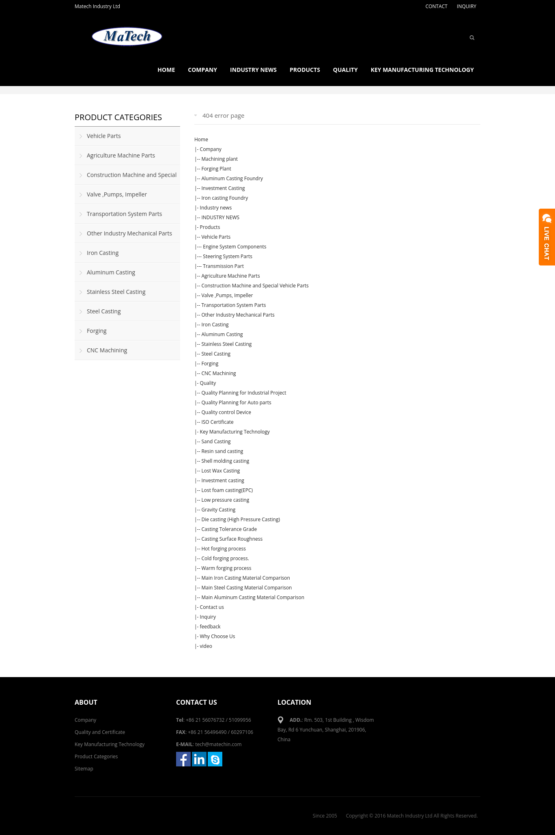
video (206, 646)
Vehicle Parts (215, 236)
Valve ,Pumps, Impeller (227, 295)
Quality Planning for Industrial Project (243, 392)
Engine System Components (234, 246)
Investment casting (222, 480)
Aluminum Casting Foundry (232, 178)
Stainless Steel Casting (226, 344)
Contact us (212, 607)
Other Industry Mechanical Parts (237, 314)
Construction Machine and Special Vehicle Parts (254, 285)
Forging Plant (216, 168)
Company (202, 69)
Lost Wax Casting (220, 470)
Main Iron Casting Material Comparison (245, 577)
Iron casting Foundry (224, 197)
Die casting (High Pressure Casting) (240, 519)
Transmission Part (223, 266)
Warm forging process (226, 568)
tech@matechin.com (218, 744)
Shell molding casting (225, 460)
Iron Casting (214, 324)
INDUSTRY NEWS (220, 217)
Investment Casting (223, 188)
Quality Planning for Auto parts (236, 402)
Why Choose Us (217, 636)
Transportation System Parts (233, 305)
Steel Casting (215, 353)
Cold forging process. (225, 558)
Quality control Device (226, 412)
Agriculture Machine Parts (230, 275)
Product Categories (96, 756)
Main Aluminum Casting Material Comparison (252, 597)
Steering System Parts (227, 256)
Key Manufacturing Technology (422, 69)
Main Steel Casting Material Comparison (246, 587)
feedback (210, 626)
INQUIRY (466, 6)
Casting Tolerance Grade (229, 529)
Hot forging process (223, 548)
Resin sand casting (222, 451)
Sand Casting (215, 441)
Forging (209, 363)
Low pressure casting (225, 499)
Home (166, 69)
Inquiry (208, 616)
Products (305, 69)
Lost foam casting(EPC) (227, 490)
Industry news (253, 69)
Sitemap (84, 768)
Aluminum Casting (222, 334)
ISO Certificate (217, 422)
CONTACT (436, 6)
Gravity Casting (218, 509)
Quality (345, 69)
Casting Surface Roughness (231, 538)
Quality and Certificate (100, 732)
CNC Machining (218, 373)
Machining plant (219, 158)
